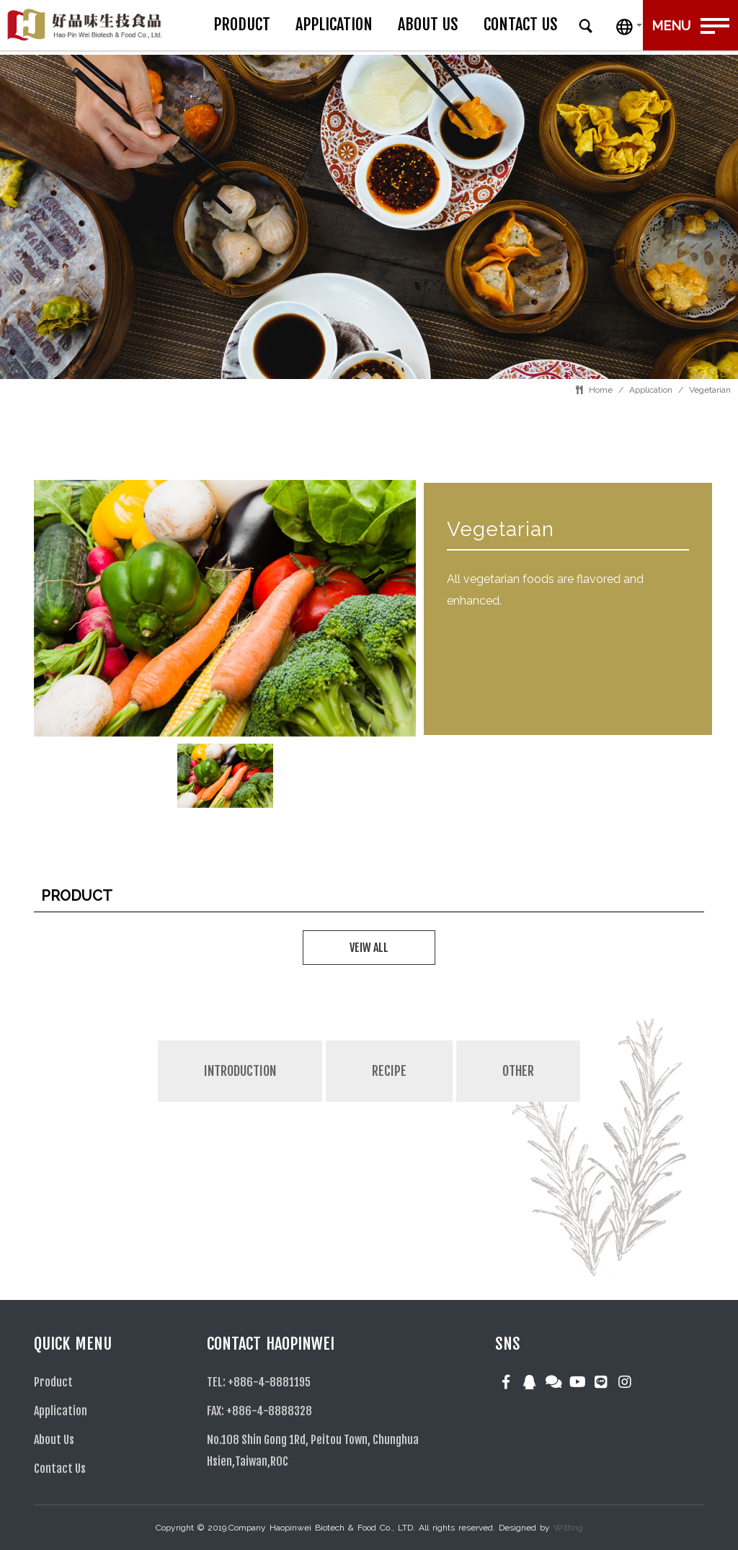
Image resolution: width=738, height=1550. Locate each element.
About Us (475, 24)
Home (601, 390)
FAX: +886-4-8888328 (259, 1411)
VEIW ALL (369, 947)
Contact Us (568, 24)
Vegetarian (710, 390)
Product (289, 24)
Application (381, 24)
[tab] (240, 1101)
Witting (568, 1528)
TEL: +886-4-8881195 (259, 1382)
